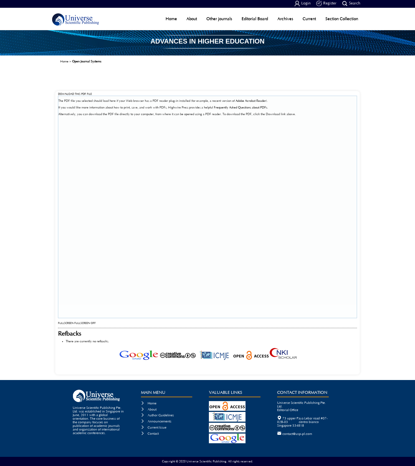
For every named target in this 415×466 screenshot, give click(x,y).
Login (302, 3)
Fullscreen (66, 323)
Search (351, 3)
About (191, 18)
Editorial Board (255, 18)
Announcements (156, 421)
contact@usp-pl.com (297, 434)
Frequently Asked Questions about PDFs (240, 107)
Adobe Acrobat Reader (251, 101)
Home (171, 18)
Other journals (219, 18)
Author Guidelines (157, 415)
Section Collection (341, 18)
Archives (285, 18)
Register (326, 3)
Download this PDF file (75, 94)
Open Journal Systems (86, 61)
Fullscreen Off (85, 323)
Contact (150, 433)
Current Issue (153, 427)
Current (309, 18)
